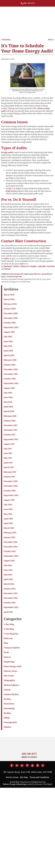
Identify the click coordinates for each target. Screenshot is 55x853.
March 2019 (9, 355)
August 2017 (9, 444)
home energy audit (15, 276)
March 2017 (9, 467)
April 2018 (8, 406)
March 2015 (9, 528)
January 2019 (9, 365)
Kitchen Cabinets (11, 685)
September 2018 (11, 383)
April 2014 (8, 579)
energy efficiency (34, 274)
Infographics (9, 680)
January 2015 (9, 537)
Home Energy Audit (16, 274)
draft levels (11, 191)
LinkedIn (42, 266)
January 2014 (9, 588)
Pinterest (25, 266)
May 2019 (8, 346)
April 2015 (8, 523)
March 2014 (9, 584)
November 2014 (11, 546)
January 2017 (9, 476)
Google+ (33, 266)
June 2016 (8, 509)
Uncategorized (10, 722)
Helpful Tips (9, 662)
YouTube (51, 266)
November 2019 (11, 318)
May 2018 (8, 402)
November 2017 (10, 430)
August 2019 (9, 332)
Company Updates (12, 647)
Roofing (7, 713)
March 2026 (9, 295)
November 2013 (11, 598)
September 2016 (11, 495)
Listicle (7, 689)
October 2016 (9, 490)
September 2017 (11, 439)
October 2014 (9, 551)
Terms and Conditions (39, 777)
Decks (6, 652)
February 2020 (10, 304)
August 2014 (9, 560)
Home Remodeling (37, 19)
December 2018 (10, 369)
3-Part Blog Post (11, 634)
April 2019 (8, 350)
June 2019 (8, 341)
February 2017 (10, 472)
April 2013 (8, 612)
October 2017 (9, 434)
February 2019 (10, 360)
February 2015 (10, 532)
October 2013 (9, 602)
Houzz (7, 269)
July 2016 (8, 504)
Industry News (10, 671)
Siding (6, 717)
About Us (32, 24)
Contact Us (34, 30)
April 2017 (8, 463)
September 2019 (11, 327)
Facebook (8, 266)
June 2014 (8, 570)
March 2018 (9, 411)
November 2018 (11, 374)
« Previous (5, 39)
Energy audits (7, 152)
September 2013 (11, 607)
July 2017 (8, 448)
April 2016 (8, 518)
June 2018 (8, 397)
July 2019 (8, 336)
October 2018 (9, 378)
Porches (7, 699)
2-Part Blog (9, 624)
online (6, 258)
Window (7, 727)
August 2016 (9, 500)
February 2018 (10, 416)
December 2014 (10, 542)
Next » (51, 39)
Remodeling (9, 708)
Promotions (9, 703)
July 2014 (8, 565)
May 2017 (8, 458)
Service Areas (12, 777)
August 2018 (9, 388)
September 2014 (11, 556)
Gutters (7, 657)
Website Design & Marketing (14, 784)
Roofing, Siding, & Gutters (37, 12)
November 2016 (11, 486)
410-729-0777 (28, 3)
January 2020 (10, 308)
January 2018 (9, 420)
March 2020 (9, 299)
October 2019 (9, 322)
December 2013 (10, 593)
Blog (6, 643)
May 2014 (8, 574)
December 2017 (10, 425)
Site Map (24, 777)
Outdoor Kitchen (11, 694)
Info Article (9, 675)
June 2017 (8, 453)
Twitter (16, 266)
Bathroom (8, 638)
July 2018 (8, 392)
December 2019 (10, 313)
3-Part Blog (9, 629)
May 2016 (8, 514)
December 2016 (10, 481)
